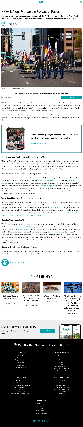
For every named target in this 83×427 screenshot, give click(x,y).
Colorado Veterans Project (12, 164)
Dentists (61, 360)
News (3, 7)
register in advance (56, 207)
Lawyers (61, 364)
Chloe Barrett (12, 23)
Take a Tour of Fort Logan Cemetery (15, 198)
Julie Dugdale (10, 304)
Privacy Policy (62, 393)
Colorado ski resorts (23, 229)
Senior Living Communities (62, 368)
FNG (36, 235)
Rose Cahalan (72, 313)
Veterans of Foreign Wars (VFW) (49, 180)
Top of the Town (21, 391)
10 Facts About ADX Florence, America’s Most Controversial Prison (31, 299)
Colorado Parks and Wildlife (23, 227)
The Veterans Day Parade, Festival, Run (16, 157)
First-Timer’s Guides (21, 387)
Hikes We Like (21, 389)
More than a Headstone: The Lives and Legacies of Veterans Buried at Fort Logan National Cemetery (39, 214)
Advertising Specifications (61, 389)
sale (46, 188)
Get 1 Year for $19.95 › (39, 143)
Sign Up (71, 97)
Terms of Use (62, 391)
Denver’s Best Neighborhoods (21, 385)
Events (62, 358)
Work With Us (62, 381)
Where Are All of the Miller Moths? (52, 297)
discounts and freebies (54, 232)
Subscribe (21, 356)
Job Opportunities (61, 385)
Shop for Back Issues (21, 360)
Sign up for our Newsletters (62, 387)
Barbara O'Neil (52, 301)
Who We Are (61, 383)
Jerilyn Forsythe (31, 306)
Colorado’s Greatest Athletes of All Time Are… (10, 298)
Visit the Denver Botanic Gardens (14, 173)
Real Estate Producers (61, 366)
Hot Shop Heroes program (47, 186)
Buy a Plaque (21, 362)
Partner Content (62, 370)
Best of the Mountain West (21, 383)
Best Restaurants (21, 381)
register (74, 166)
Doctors (61, 362)
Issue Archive (21, 358)
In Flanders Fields (36, 178)
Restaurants (61, 356)
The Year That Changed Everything (21, 393)
